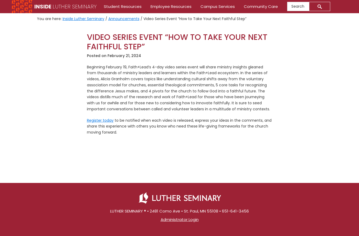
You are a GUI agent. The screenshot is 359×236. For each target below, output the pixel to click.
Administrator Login (180, 219)
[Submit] (319, 6)
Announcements (123, 18)
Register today (100, 120)
